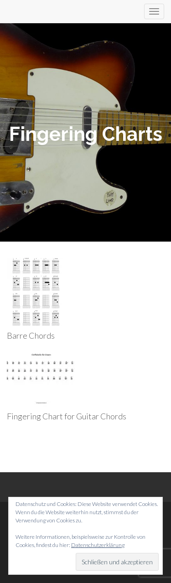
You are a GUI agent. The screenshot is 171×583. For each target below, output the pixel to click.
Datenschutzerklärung (97, 545)
